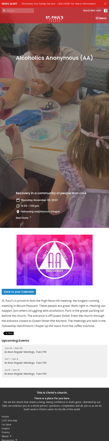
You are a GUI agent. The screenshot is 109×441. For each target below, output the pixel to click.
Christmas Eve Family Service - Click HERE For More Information (58, 3)
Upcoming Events (15, 340)
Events (6, 432)
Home (5, 416)
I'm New (6, 424)
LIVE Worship (9, 420)
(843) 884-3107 (92, 10)
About (7, 436)
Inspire (6, 428)
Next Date (24, 218)
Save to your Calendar (19, 292)
